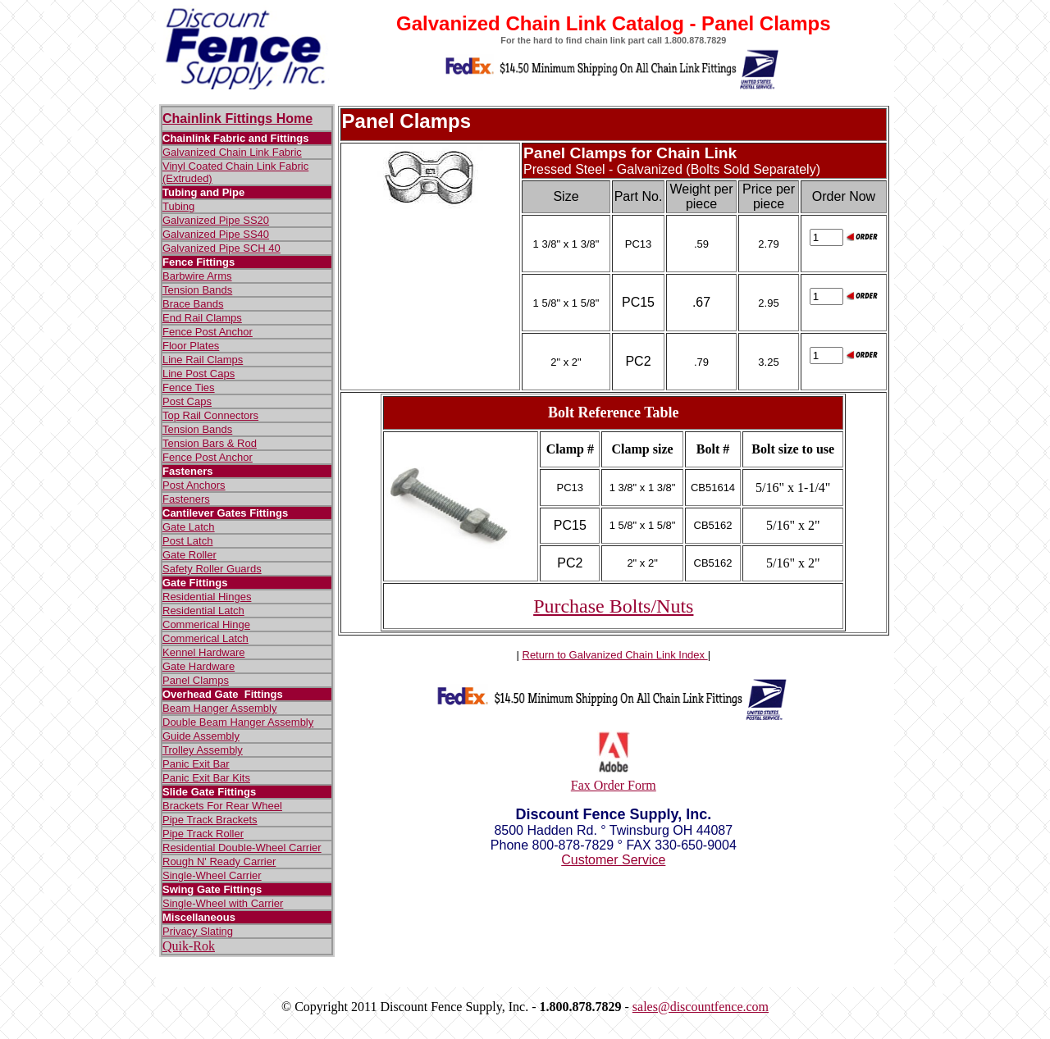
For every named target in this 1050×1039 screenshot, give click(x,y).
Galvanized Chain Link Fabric (232, 152)
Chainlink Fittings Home (237, 118)
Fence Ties (188, 387)
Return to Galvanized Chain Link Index (615, 655)
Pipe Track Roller (203, 833)
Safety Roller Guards (212, 569)
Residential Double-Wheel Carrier (242, 847)
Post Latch (187, 541)
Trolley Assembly (202, 750)
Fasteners (186, 499)
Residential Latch (203, 610)
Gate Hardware (198, 666)
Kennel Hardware (203, 652)
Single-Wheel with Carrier (222, 903)
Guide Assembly (201, 736)
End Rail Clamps (202, 318)
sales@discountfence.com (700, 1007)
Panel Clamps (195, 680)
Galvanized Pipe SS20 (215, 220)
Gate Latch (188, 527)
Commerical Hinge (206, 624)
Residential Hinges (206, 596)
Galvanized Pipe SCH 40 (221, 248)
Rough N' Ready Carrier (219, 861)
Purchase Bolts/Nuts (613, 606)
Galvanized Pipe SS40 (215, 234)
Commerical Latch (205, 638)
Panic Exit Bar (196, 764)
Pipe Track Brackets (210, 819)
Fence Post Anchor (207, 332)
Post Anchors (194, 485)
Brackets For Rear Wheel (222, 806)
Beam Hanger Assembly (219, 708)
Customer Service (613, 860)
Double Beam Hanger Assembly (237, 722)
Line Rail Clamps (202, 359)
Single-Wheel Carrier (212, 875)
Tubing (178, 206)
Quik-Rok (188, 946)
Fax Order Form (613, 785)
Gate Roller (189, 555)
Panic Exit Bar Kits (206, 778)
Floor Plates (190, 345)
